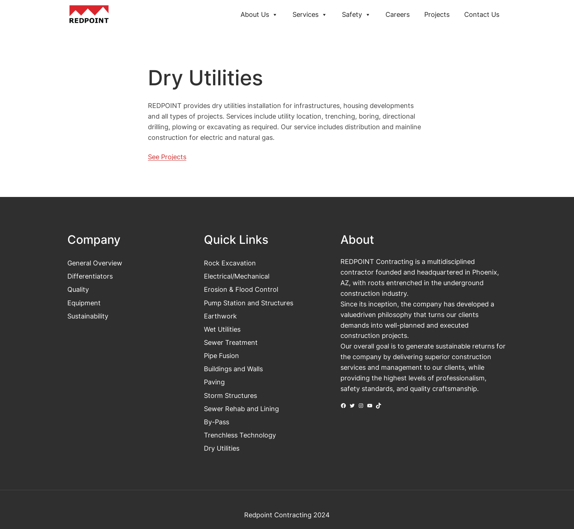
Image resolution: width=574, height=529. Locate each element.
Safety (356, 14)
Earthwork (220, 316)
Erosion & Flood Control (241, 289)
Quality (78, 289)
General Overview (94, 263)
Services (309, 14)
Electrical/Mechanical (236, 276)
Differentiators (90, 276)
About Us (259, 14)
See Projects (167, 157)
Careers (397, 14)
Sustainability (87, 316)
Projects (437, 14)
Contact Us (481, 14)
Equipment (84, 303)
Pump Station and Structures (248, 303)
